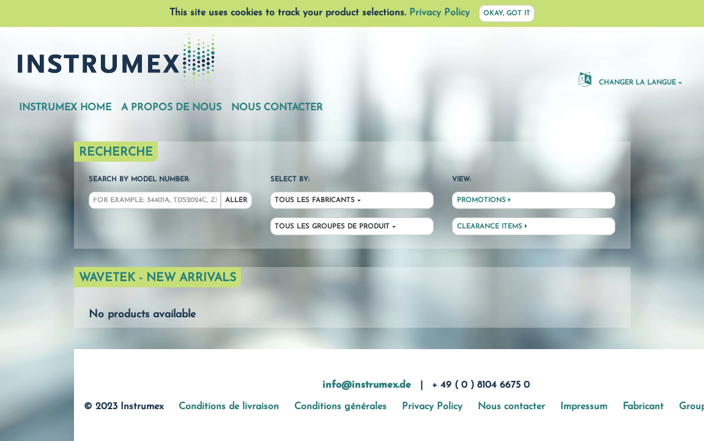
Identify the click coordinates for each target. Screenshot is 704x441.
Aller (236, 200)
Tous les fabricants (315, 200)
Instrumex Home (65, 108)
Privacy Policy (439, 13)
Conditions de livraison (229, 407)
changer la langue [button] (627, 79)
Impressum (583, 407)
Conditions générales (340, 407)
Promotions (484, 200)
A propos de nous (171, 108)
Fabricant (643, 407)
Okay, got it (506, 13)
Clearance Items (492, 226)
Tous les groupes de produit (332, 227)
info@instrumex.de (366, 385)
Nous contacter (277, 108)
